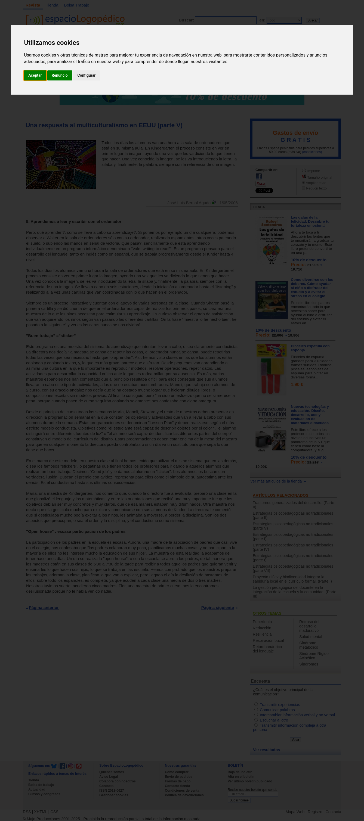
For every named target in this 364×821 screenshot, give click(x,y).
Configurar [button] (87, 75)
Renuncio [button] (60, 75)
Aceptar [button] (35, 75)
